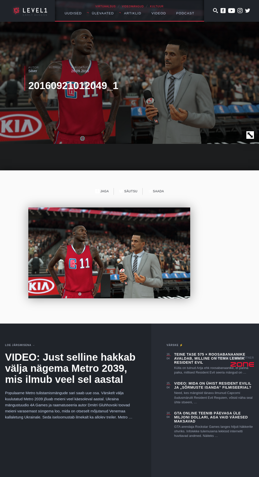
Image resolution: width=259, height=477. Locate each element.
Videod (159, 13)
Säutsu (128, 191)
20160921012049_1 (73, 85)
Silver (32, 71)
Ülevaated (103, 13)
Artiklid (132, 13)
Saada (156, 191)
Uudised (73, 13)
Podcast (185, 13)
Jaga (102, 191)
